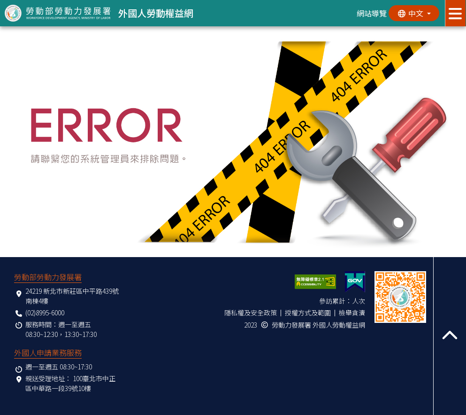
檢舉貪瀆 (352, 312)
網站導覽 (371, 13)
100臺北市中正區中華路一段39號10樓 (70, 383)
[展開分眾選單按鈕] (455, 13)
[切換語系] (413, 13)
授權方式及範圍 (308, 312)
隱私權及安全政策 (250, 312)
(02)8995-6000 (44, 312)
